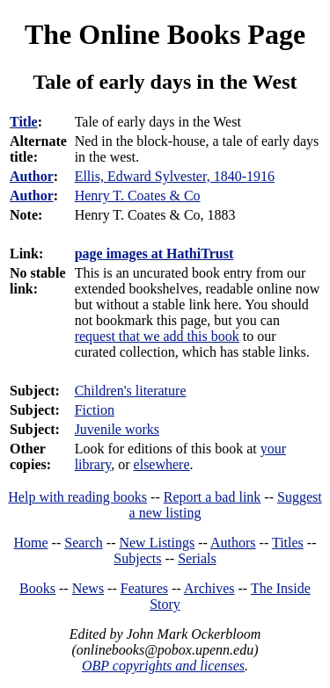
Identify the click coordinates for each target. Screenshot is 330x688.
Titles (288, 542)
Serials (197, 558)
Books (37, 588)
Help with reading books (77, 496)
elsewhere (162, 464)
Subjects (137, 558)
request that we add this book (157, 336)
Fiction (94, 409)
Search (83, 542)
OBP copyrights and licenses (163, 665)
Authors (233, 542)
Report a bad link (212, 496)
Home (31, 542)
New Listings (156, 542)
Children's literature (131, 390)
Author (32, 176)
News (88, 588)
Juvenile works (117, 429)
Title (24, 121)
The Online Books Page (165, 34)
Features (144, 588)
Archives (209, 588)
